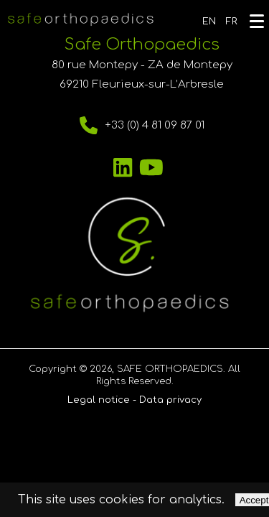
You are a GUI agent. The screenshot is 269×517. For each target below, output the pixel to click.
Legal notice (98, 400)
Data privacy (170, 400)
